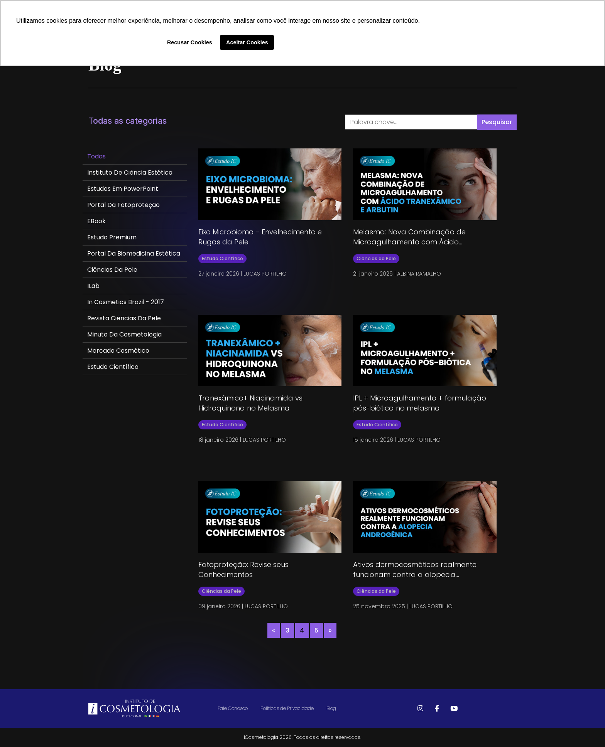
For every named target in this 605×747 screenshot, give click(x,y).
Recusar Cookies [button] (189, 42)
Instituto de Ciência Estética (129, 172)
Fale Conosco (233, 708)
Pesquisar (497, 122)
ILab (93, 285)
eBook (96, 221)
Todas (96, 156)
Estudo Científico (113, 366)
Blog (331, 708)
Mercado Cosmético (118, 350)
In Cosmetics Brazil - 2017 (125, 302)
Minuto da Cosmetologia (124, 334)
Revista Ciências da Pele (124, 318)
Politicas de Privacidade (287, 708)
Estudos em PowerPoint (122, 188)
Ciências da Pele (112, 269)
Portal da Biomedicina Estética (133, 253)
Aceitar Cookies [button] (247, 42)
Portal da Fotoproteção (123, 204)
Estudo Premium (112, 237)
